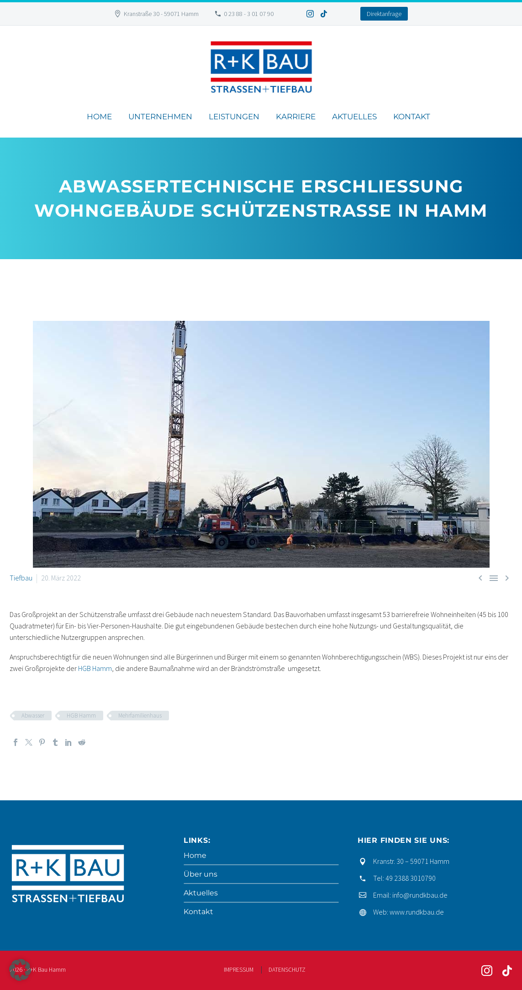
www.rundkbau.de (417, 911)
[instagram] (486, 970)
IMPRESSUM (238, 970)
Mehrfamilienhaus (140, 715)
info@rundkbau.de (420, 895)
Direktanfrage (384, 14)
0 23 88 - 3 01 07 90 (249, 14)
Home (99, 116)
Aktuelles (354, 116)
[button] (20, 970)
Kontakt (411, 116)
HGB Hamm (95, 668)
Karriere (296, 116)
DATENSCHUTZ (287, 970)
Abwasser (32, 715)
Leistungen (234, 116)
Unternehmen (160, 116)
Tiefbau (21, 577)
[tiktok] (506, 970)
